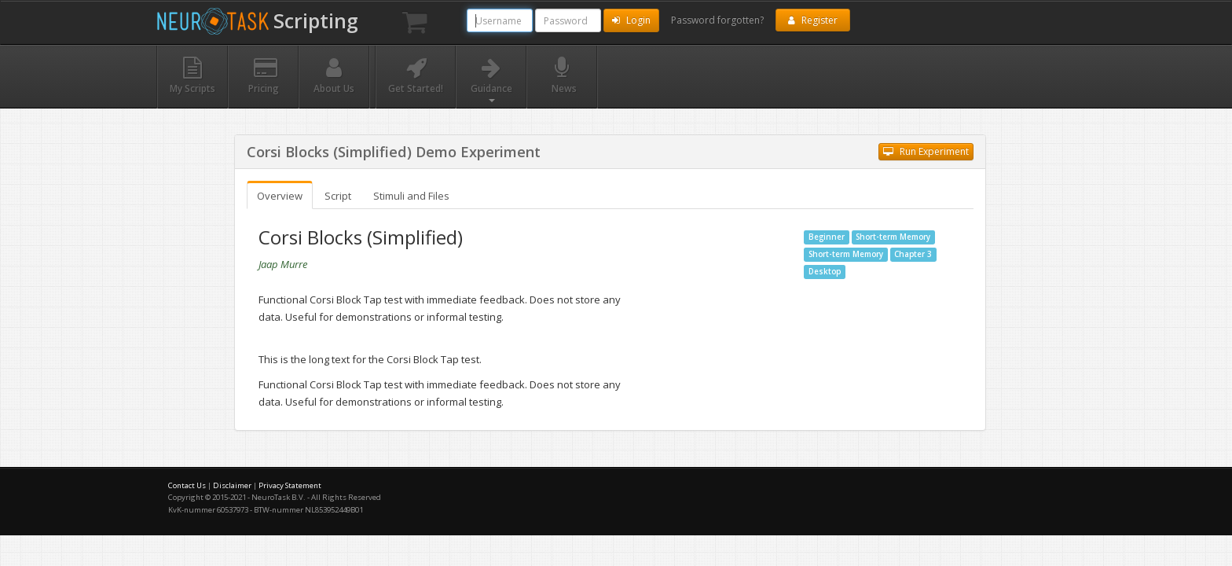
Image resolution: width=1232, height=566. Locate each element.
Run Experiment (926, 151)
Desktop (824, 271)
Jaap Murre (282, 264)
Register (813, 20)
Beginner (826, 237)
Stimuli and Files (411, 196)
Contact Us (187, 485)
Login (631, 20)
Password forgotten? (717, 20)
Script (337, 196)
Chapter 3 (913, 254)
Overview (279, 196)
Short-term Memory (893, 237)
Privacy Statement (289, 485)
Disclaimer (232, 485)
